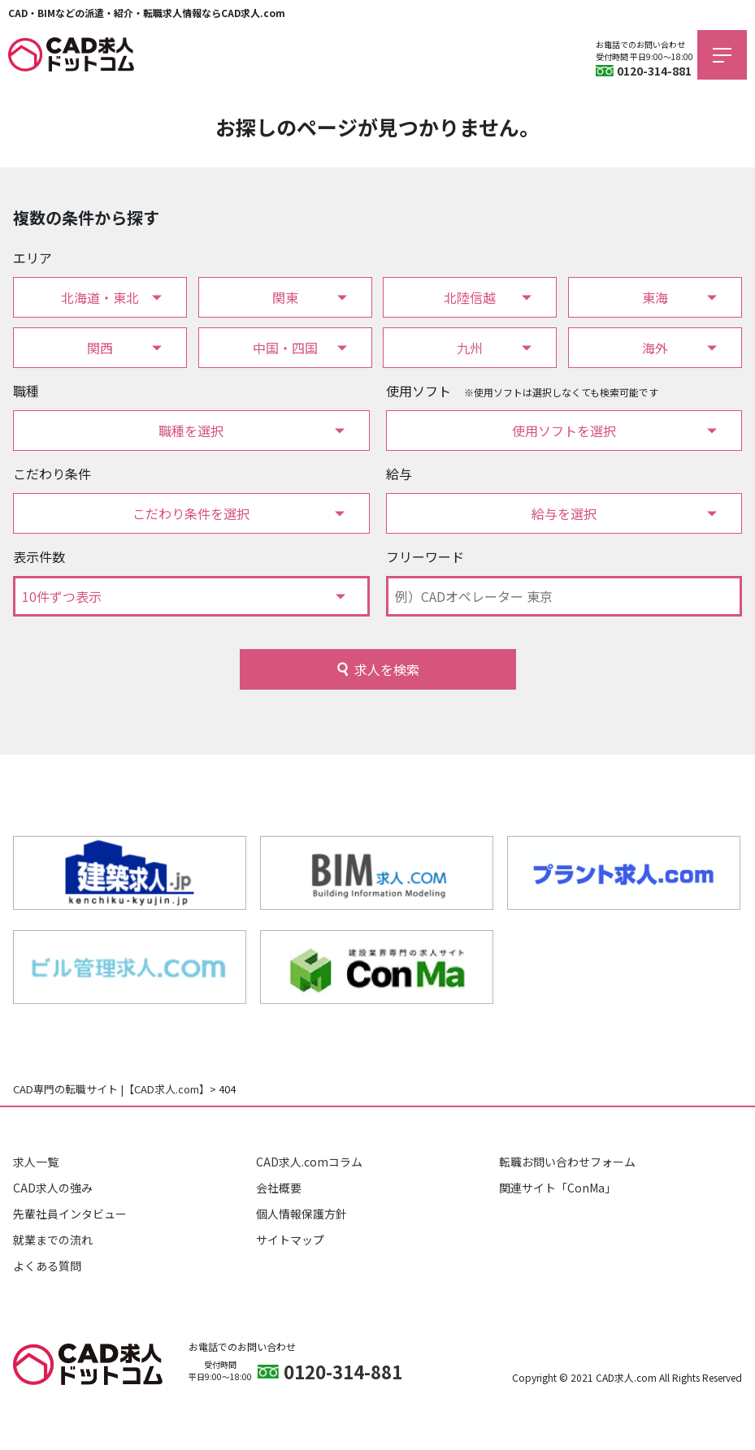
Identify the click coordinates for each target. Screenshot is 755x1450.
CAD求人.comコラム (309, 1162)
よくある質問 (47, 1265)
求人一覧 (36, 1162)
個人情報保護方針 (301, 1213)
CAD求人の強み (53, 1187)
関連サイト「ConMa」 (557, 1187)
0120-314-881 (654, 71)
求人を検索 (386, 669)
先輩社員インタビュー (70, 1213)
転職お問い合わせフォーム (567, 1162)
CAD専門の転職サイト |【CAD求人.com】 (111, 1089)
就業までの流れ (53, 1239)
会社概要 (279, 1187)
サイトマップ (290, 1239)
